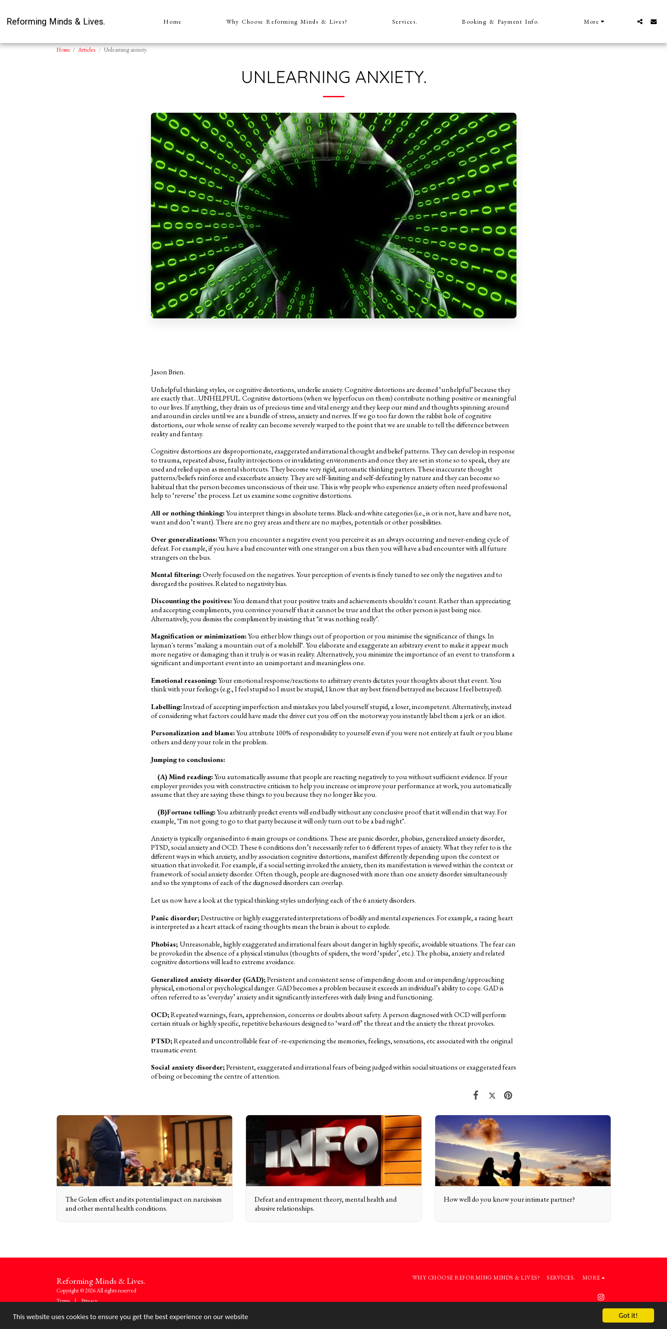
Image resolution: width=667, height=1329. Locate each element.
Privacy (89, 1300)
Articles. (87, 49)
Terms (63, 1300)
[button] (639, 21)
